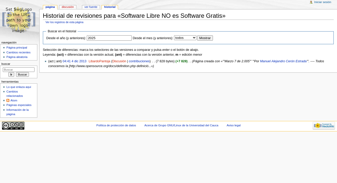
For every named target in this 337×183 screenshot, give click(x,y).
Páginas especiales (18, 104)
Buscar (6, 63)
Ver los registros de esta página (64, 22)
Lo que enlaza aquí (18, 86)
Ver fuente (91, 6)
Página (50, 6)
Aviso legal (234, 125)
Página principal (16, 47)
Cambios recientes (18, 52)
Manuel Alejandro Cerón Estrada (283, 61)
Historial (110, 6)
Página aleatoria (16, 56)
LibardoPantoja (99, 61)
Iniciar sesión (322, 2)
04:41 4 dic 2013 (75, 61)
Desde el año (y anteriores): (66, 38)
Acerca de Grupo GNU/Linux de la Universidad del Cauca (181, 125)
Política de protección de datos (116, 125)
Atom (13, 100)
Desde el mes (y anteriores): (153, 38)
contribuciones (139, 61)
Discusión (119, 61)
